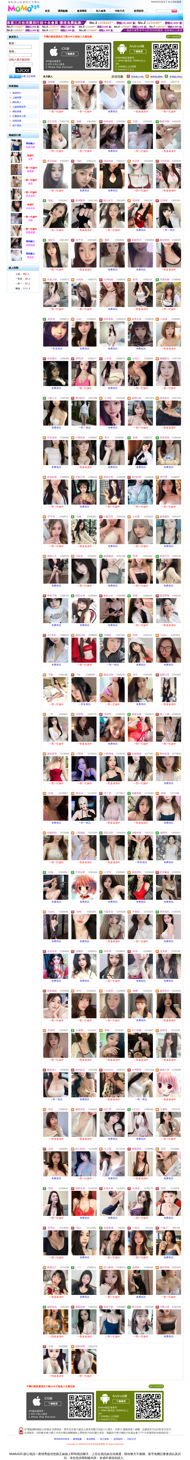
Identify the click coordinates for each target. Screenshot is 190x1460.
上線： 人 (23, 274)
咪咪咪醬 (30, 232)
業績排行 (16, 93)
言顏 (30, 220)
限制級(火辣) (137, 77)
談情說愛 (16, 120)
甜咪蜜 (30, 171)
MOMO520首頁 (61, 1439)
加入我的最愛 (174, 2)
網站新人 (16, 102)
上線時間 (16, 97)
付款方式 (131, 1439)
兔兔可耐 (30, 147)
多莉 (30, 183)
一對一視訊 (169, 230)
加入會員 (104, 1439)
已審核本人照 (19, 116)
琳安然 (30, 257)
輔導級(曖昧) (156, 77)
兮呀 (30, 159)
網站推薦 (16, 111)
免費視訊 (113, 111)
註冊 (23, 76)
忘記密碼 (31, 76)
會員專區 (90, 1439)
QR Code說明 (173, 36)
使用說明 (118, 1439)
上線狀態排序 (19, 107)
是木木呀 (30, 195)
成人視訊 (16, 125)
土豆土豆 (30, 207)
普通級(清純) (176, 77)
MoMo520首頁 (158, 2)
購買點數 (77, 1439)
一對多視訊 (56, 348)
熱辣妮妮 (30, 245)
